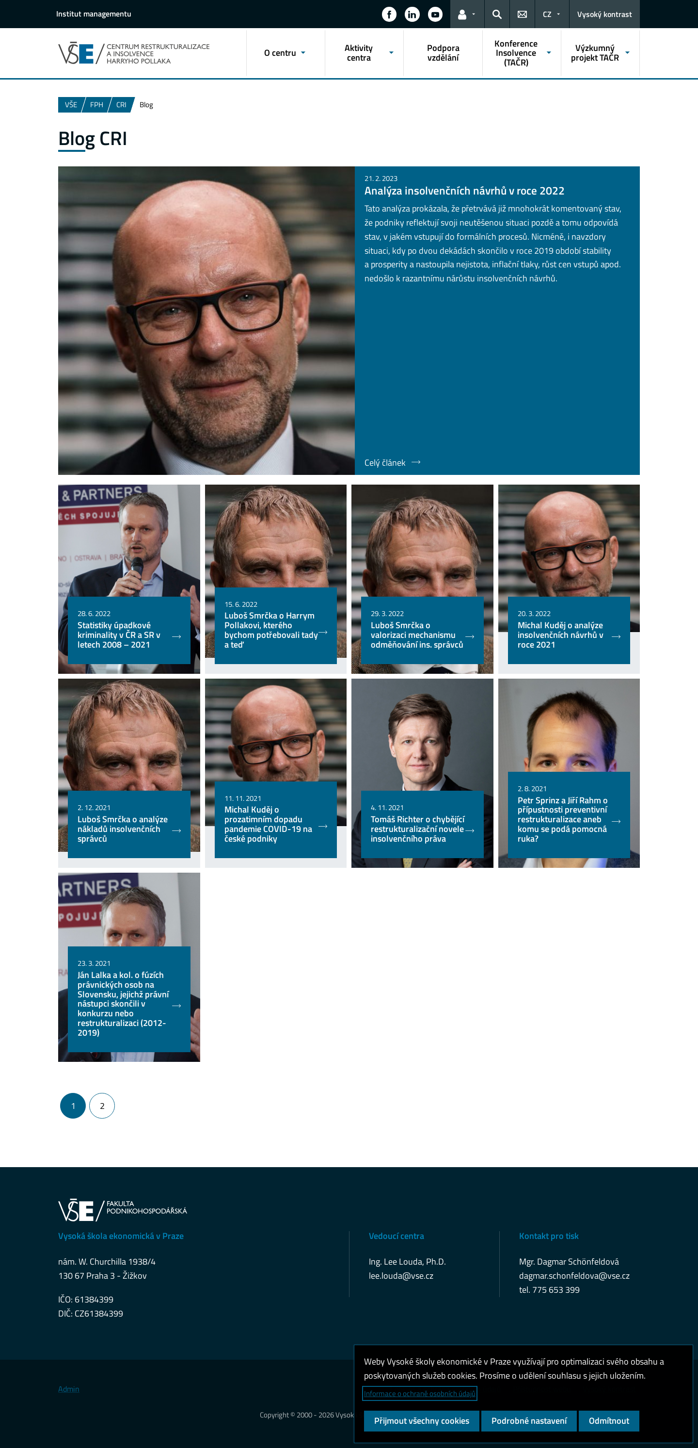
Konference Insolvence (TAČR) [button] (516, 53)
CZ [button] (547, 14)
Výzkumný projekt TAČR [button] (595, 52)
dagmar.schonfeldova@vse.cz (574, 1275)
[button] (389, 14)
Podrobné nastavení (529, 1420)
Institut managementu (93, 13)
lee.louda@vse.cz (401, 1275)
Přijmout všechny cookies (421, 1420)
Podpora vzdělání (443, 52)
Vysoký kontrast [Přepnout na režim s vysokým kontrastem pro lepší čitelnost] (604, 14)
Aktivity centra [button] (359, 52)
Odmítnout (609, 1420)
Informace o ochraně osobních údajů (420, 1393)
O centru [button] (280, 52)
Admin (68, 1389)
